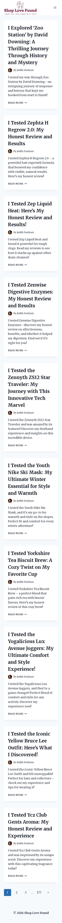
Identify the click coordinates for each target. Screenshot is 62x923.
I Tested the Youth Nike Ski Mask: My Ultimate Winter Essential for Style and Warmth (30, 479)
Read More (17, 102)
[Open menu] (55, 7)
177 (39, 892)
